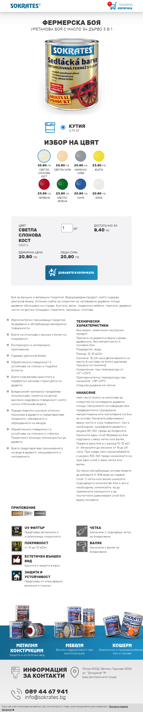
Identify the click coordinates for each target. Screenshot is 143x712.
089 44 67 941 (46, 691)
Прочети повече (118, 706)
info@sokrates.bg (45, 697)
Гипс (28, 513)
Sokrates (27, 5)
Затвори (7, 709)
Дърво (17, 513)
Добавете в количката (76, 272)
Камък (40, 513)
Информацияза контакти (45, 672)
